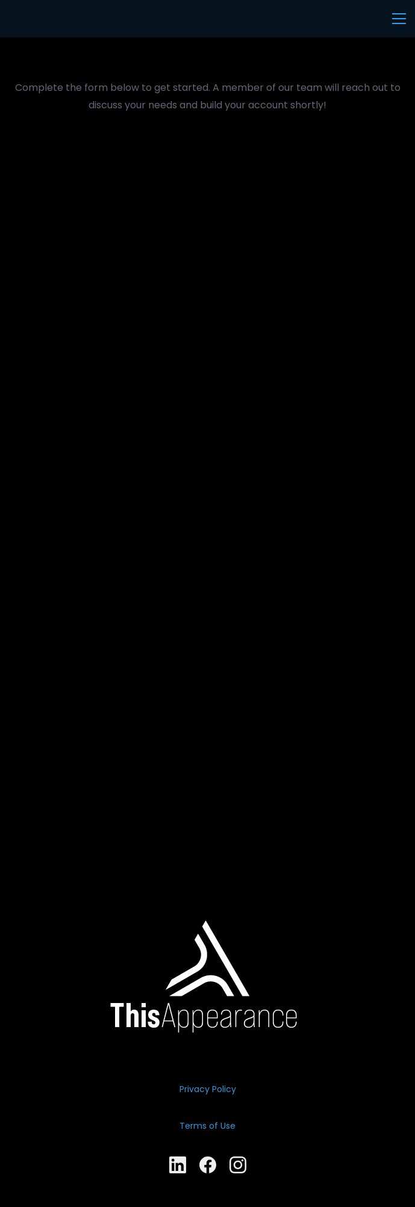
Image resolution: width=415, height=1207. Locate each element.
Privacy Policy (207, 1089)
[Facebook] (208, 1165)
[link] (207, 929)
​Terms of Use (207, 1126)
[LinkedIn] (178, 1165)
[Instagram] (238, 1165)
